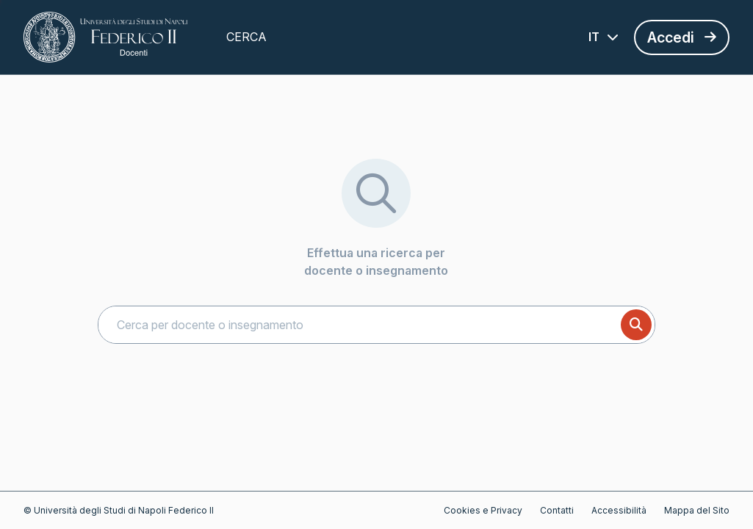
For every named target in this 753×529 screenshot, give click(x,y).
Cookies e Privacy (483, 510)
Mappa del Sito (696, 510)
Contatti (557, 510)
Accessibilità (618, 510)
